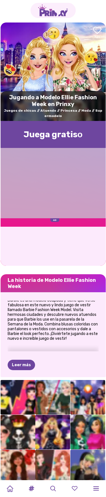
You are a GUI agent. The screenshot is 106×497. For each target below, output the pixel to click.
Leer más (21, 365)
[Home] (10, 488)
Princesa (68, 111)
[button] (31, 488)
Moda (86, 111)
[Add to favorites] (97, 33)
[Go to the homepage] (53, 10)
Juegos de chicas (20, 111)
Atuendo (48, 111)
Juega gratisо (53, 134)
